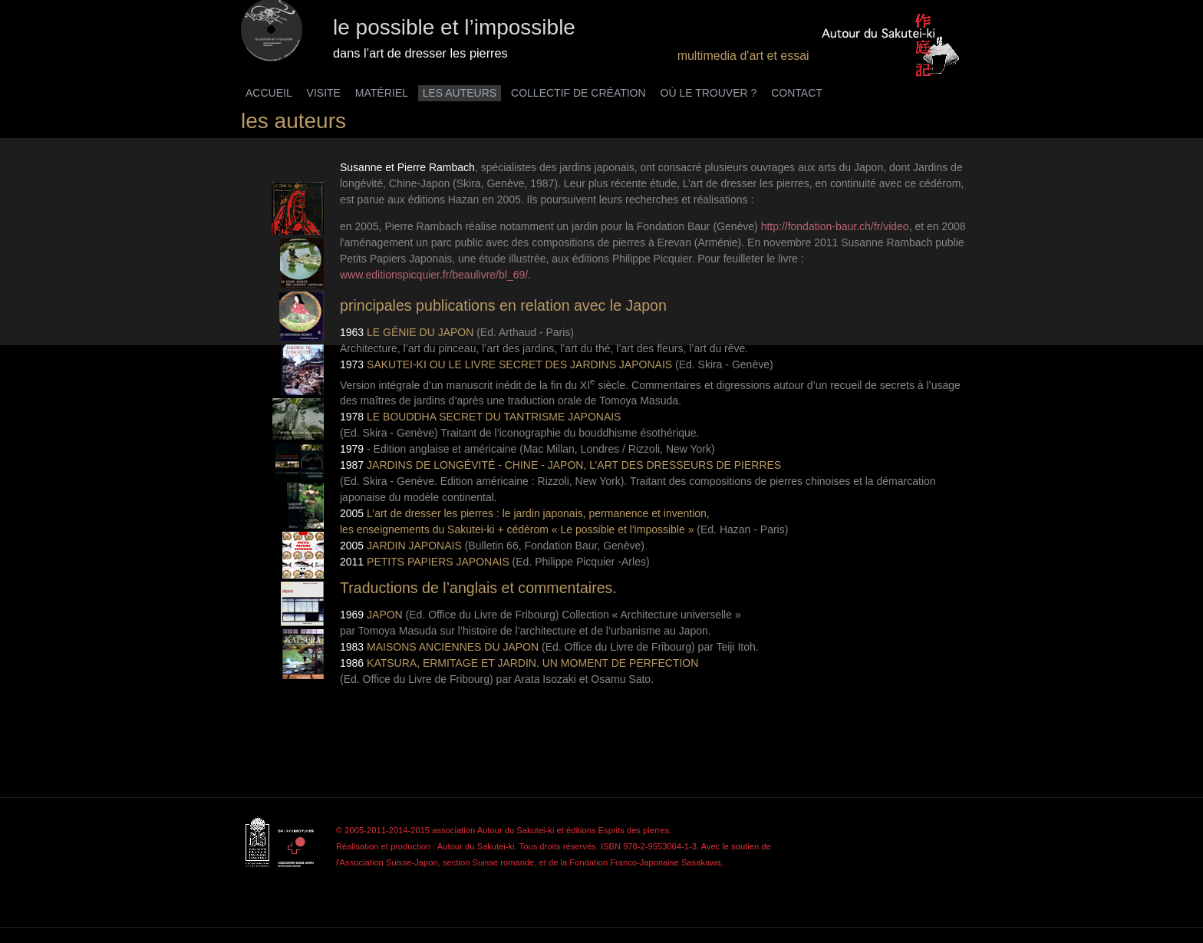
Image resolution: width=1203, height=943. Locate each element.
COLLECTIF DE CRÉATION (578, 93)
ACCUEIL (269, 93)
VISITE (324, 93)
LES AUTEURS (459, 93)
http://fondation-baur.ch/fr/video (835, 226)
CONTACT (796, 93)
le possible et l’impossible (454, 27)
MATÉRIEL (381, 93)
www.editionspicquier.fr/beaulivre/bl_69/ (434, 275)
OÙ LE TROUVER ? (709, 93)
